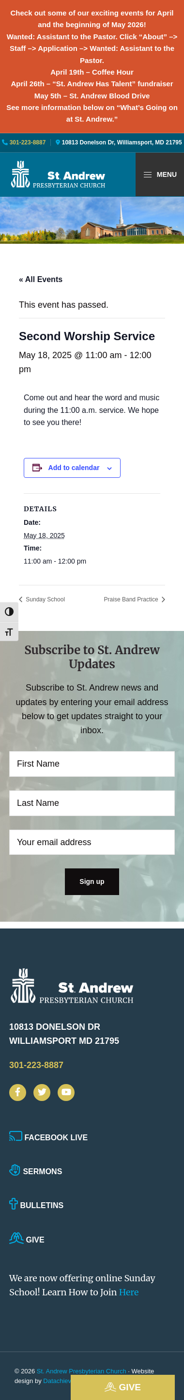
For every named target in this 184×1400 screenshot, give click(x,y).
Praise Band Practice (132, 599)
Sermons (35, 1171)
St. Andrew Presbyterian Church (81, 1371)
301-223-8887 (27, 142)
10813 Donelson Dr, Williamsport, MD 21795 (122, 142)
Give (123, 1387)
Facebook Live (48, 1137)
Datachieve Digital (68, 1380)
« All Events (40, 279)
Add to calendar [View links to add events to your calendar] (74, 468)
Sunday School (44, 599)
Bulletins (36, 1205)
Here (129, 1292)
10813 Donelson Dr (72, 1035)
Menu (160, 175)
